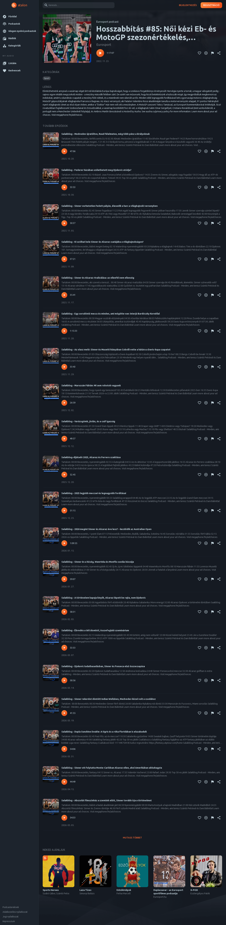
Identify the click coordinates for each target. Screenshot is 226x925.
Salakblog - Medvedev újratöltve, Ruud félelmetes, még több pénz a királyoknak (105, 134)
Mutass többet (132, 838)
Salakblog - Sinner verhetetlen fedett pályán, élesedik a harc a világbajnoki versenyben (109, 206)
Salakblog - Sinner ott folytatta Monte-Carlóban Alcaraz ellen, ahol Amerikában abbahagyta (111, 767)
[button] (19, 16)
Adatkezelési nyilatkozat (15, 912)
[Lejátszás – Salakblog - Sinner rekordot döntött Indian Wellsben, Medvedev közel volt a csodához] (64, 713)
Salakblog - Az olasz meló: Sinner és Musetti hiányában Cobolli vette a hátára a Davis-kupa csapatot (115, 349)
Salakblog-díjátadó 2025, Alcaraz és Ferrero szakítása (91, 457)
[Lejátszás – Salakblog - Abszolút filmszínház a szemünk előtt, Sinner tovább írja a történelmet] (64, 818)
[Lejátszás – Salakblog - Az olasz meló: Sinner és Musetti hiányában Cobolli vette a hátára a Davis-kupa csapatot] (64, 367)
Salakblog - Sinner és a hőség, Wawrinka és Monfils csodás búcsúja (97, 562)
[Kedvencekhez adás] (199, 53)
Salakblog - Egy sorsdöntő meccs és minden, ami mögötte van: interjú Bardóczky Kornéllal (110, 313)
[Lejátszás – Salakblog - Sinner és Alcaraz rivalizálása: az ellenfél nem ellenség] (64, 295)
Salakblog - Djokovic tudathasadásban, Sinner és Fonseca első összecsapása (103, 666)
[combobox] (78, 5)
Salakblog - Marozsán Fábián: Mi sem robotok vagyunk (91, 385)
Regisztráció (211, 5)
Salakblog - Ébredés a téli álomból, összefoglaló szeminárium (95, 630)
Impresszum (9, 921)
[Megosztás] (219, 53)
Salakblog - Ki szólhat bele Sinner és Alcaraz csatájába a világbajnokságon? (102, 242)
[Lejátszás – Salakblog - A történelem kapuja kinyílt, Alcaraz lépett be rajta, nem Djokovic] (64, 612)
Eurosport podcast (107, 21)
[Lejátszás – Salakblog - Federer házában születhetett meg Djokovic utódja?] (64, 187)
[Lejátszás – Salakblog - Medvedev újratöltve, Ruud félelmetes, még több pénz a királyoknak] (64, 151)
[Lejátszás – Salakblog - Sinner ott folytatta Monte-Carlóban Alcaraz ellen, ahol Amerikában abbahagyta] (64, 782)
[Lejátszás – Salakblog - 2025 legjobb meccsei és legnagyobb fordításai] (64, 510)
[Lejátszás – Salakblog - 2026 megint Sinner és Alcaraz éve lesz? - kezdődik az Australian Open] (64, 543)
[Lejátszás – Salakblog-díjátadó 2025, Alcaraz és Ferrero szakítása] (64, 475)
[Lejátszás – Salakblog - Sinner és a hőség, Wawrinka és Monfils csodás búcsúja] (64, 579)
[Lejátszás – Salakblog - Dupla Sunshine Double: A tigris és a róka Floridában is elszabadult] (64, 749)
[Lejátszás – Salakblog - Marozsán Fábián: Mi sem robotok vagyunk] (64, 403)
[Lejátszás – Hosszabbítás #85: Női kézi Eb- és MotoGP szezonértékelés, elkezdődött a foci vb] (100, 53)
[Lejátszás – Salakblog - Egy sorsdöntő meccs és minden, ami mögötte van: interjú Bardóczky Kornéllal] (64, 331)
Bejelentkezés (188, 5)
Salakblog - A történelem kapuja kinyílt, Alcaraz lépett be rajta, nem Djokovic (103, 597)
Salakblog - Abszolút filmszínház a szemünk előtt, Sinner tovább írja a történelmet (106, 800)
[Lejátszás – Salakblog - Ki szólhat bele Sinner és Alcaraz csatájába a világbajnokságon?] (64, 259)
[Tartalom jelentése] (212, 53)
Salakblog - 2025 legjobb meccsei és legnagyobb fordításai (93, 493)
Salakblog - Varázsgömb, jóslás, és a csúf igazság (88, 421)
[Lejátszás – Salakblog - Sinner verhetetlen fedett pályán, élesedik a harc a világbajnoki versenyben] (64, 223)
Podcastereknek (11, 907)
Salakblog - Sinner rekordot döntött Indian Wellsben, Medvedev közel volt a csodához (108, 699)
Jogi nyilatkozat (10, 916)
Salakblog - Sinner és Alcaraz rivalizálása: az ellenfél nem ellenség (97, 277)
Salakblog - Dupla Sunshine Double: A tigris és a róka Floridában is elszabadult (104, 731)
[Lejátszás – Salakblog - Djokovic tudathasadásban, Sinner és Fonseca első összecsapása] (64, 680)
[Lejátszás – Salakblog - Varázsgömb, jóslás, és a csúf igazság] (64, 439)
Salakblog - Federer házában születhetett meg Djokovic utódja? (96, 170)
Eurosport (103, 44)
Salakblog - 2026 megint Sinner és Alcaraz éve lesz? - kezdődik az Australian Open (106, 529)
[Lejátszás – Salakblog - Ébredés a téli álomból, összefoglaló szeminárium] (64, 648)
